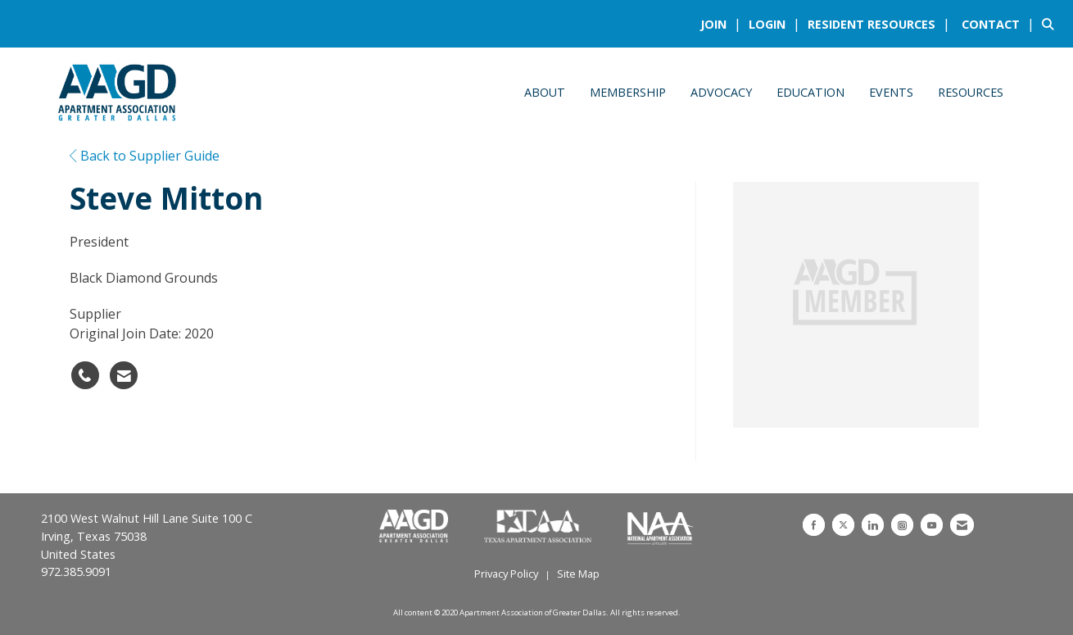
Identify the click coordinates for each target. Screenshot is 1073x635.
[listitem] (722, 24)
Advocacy (721, 92)
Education (810, 92)
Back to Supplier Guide (145, 156)
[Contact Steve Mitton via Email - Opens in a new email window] (123, 375)
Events (891, 92)
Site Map (578, 573)
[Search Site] (1051, 24)
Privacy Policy (506, 573)
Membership (628, 92)
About (544, 92)
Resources (970, 92)
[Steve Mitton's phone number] (85, 375)
